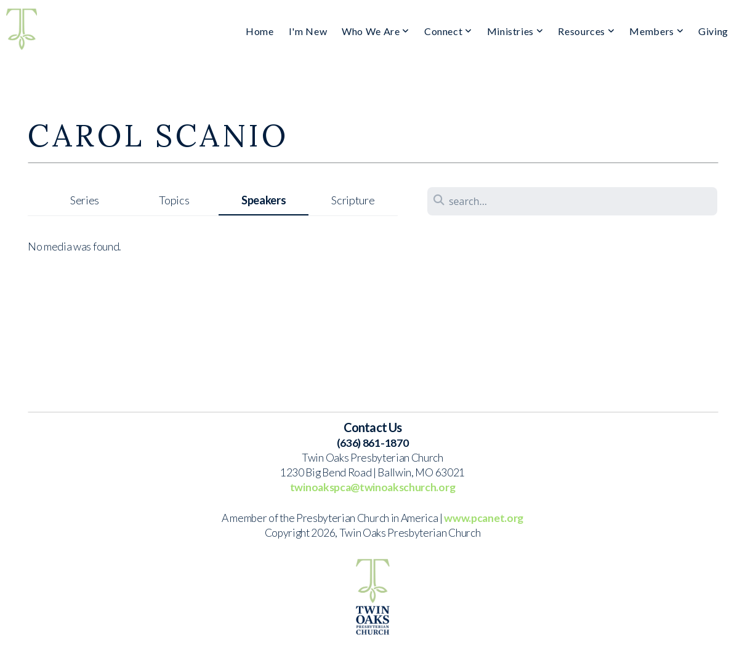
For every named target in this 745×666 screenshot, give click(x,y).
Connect (448, 31)
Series (84, 200)
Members (656, 31)
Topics (174, 200)
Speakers (263, 200)
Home (260, 31)
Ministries (515, 31)
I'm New (308, 31)
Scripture (352, 200)
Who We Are (375, 31)
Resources (586, 31)
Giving (713, 31)
